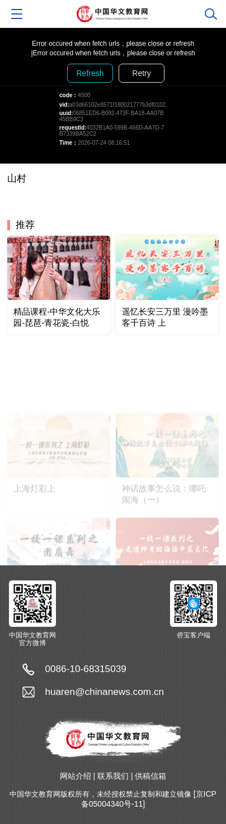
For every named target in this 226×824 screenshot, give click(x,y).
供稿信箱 (150, 775)
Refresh (89, 73)
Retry (141, 73)
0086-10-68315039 (85, 668)
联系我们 (113, 775)
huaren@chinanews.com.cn (104, 691)
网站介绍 (75, 775)
